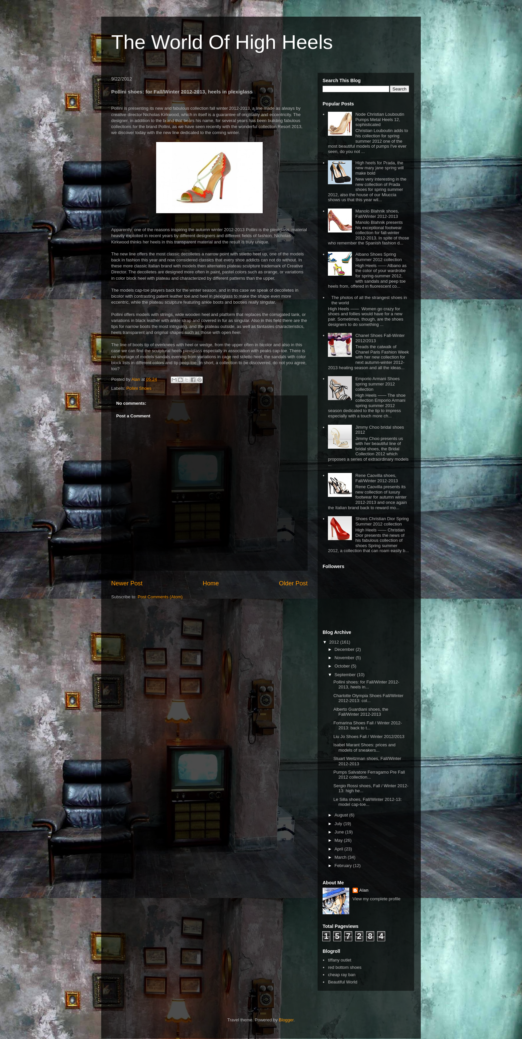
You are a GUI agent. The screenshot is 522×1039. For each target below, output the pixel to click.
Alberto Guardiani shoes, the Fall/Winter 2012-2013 (360, 712)
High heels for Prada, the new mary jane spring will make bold (379, 168)
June (340, 831)
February (344, 865)
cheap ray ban (341, 974)
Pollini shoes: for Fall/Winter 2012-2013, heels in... (366, 684)
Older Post (293, 583)
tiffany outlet (339, 960)
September (346, 674)
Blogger (286, 1019)
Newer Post (126, 583)
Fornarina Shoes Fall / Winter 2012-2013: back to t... (367, 725)
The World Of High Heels (222, 42)
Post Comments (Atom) (160, 596)
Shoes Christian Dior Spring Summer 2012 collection (381, 521)
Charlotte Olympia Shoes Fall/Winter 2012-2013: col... (368, 698)
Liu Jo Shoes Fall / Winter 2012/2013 (368, 736)
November (345, 657)
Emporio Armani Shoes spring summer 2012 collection (377, 383)
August (342, 815)
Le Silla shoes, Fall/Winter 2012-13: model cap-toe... (367, 802)
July (339, 823)
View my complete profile (376, 898)
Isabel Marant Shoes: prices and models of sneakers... (364, 747)
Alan (364, 890)
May (339, 840)
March (341, 857)
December (345, 649)
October (343, 666)
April (340, 848)
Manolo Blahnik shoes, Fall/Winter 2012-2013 (377, 214)
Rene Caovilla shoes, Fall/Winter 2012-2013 (376, 478)
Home (211, 583)
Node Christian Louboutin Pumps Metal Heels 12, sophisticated (379, 119)
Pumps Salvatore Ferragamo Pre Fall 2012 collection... (369, 775)
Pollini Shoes (139, 388)
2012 (334, 642)
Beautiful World (342, 981)
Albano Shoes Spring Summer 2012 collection (378, 257)
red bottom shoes (344, 967)
